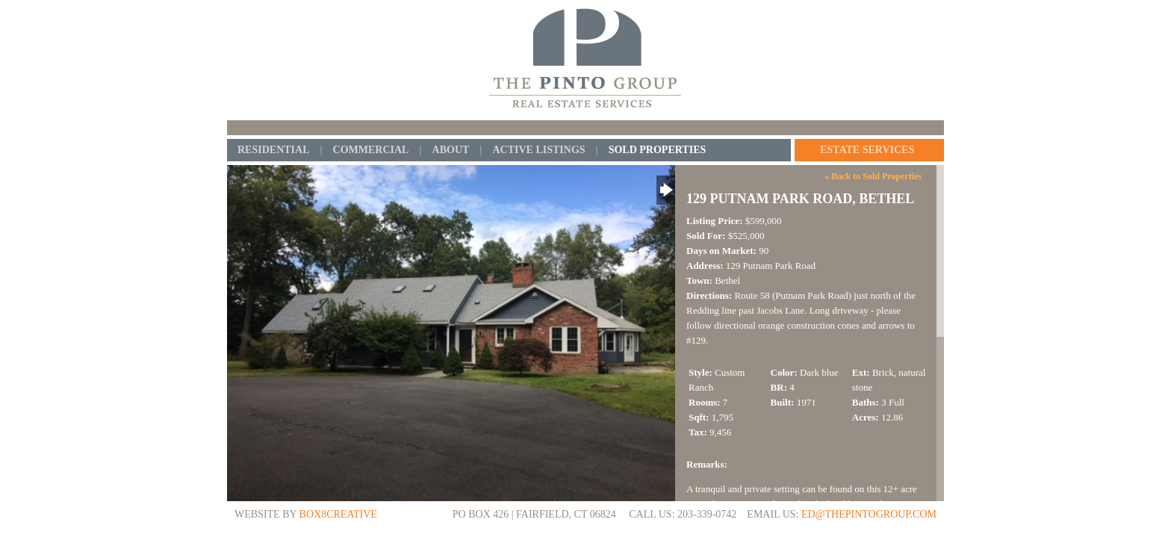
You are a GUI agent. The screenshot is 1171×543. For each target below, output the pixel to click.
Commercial (371, 150)
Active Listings (538, 150)
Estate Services (867, 150)
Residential (273, 150)
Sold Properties (657, 150)
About (451, 150)
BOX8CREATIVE (338, 514)
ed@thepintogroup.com (869, 514)
